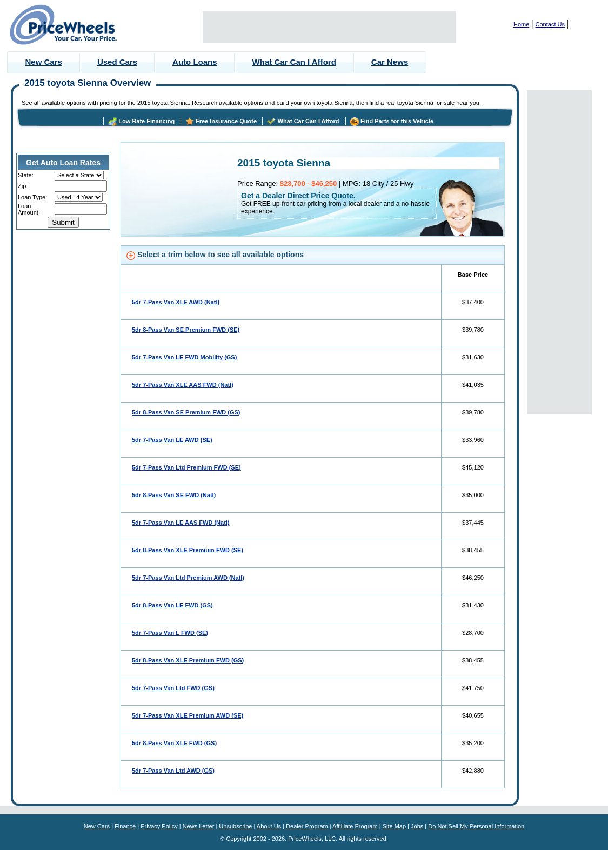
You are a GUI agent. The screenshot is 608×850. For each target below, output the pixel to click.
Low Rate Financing (146, 121)
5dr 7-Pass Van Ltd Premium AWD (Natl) (188, 577)
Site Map (394, 826)
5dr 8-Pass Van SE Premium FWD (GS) (186, 412)
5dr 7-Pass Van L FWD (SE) (170, 633)
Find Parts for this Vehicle (396, 121)
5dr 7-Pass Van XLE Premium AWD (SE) (187, 715)
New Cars (43, 61)
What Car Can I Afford (294, 61)
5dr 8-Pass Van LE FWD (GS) (172, 605)
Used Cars (117, 61)
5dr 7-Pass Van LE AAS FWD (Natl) (181, 522)
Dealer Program (307, 826)
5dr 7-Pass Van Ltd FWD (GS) (173, 688)
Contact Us (550, 24)
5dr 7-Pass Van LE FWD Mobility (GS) (184, 357)
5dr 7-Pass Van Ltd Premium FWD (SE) (186, 467)
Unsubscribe (235, 826)
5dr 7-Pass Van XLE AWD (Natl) (175, 302)
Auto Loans (194, 61)
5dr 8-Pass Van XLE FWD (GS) (174, 743)
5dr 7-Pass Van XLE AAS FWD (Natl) (182, 385)
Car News (389, 61)
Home (521, 24)
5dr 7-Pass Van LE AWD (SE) (172, 440)
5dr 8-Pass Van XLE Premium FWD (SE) (187, 550)
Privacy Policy (159, 826)
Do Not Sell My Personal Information (476, 826)
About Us (269, 826)
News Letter (199, 826)
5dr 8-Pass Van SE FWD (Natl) (174, 495)
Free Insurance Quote (226, 121)
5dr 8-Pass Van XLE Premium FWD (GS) (188, 660)
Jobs (417, 826)
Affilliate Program (355, 826)
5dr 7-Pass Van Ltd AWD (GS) (173, 770)
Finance (125, 826)
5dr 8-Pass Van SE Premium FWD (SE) (185, 329)
